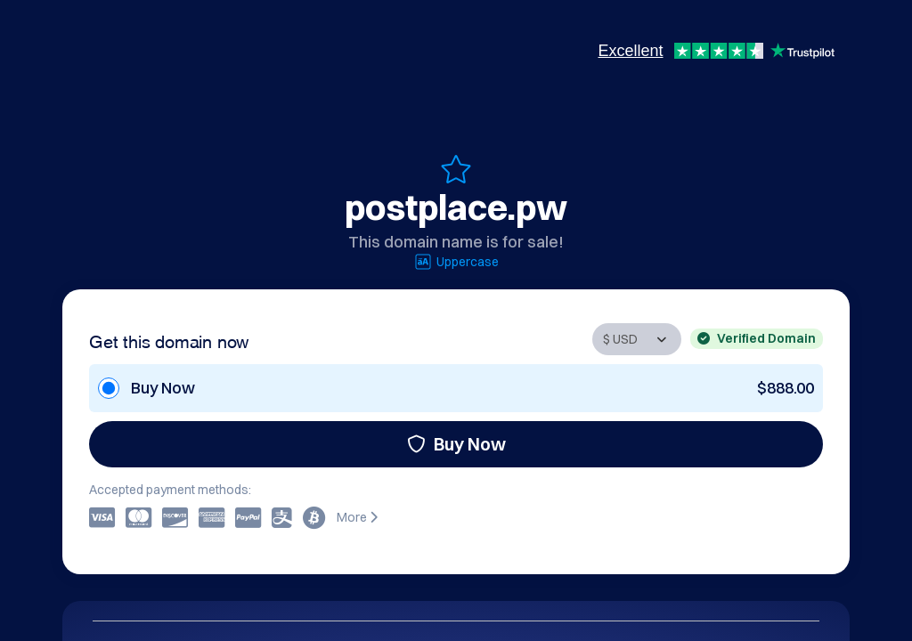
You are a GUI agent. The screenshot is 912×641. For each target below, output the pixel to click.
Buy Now (456, 444)
